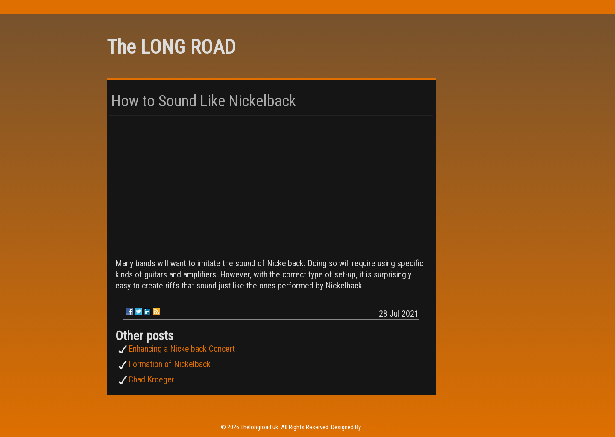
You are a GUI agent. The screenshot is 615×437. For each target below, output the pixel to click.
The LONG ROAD (171, 46)
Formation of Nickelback (170, 364)
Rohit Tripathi (378, 427)
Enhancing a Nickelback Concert (182, 349)
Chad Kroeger (151, 379)
